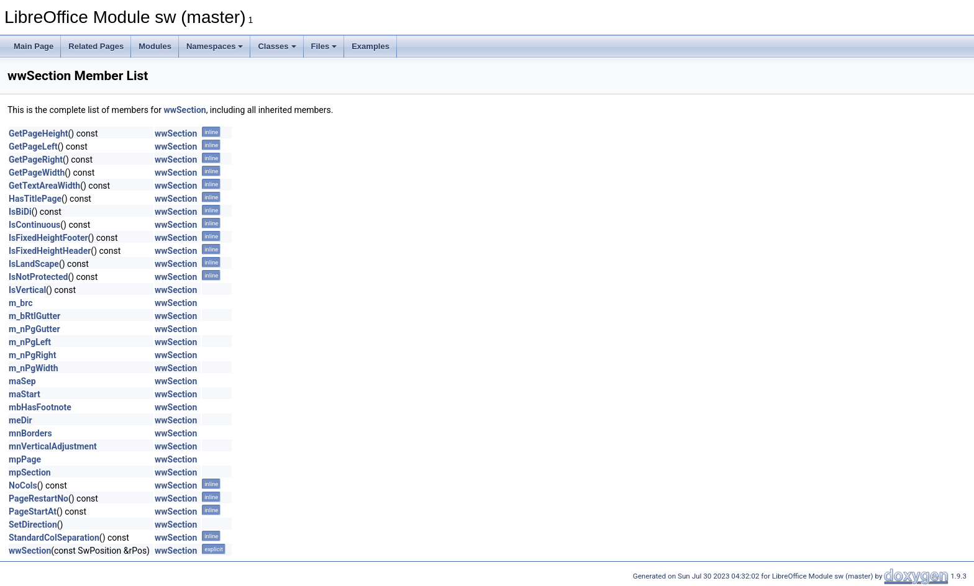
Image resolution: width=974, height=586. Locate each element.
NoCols (23, 485)
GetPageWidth (37, 173)
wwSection (184, 110)
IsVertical (27, 290)
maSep (22, 381)
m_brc (21, 303)
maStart (24, 394)
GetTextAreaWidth (44, 186)
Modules (155, 46)
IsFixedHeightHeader (50, 251)
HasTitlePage (35, 199)
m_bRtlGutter (34, 316)
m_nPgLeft (30, 342)
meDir (20, 420)
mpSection (30, 472)
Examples (370, 46)
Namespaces (215, 46)
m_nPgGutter (34, 329)
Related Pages (96, 46)
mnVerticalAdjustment (53, 446)
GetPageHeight (38, 133)
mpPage (25, 459)
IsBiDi (20, 212)
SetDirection (33, 525)
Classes (277, 46)
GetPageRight (36, 160)
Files (324, 46)
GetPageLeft (33, 146)
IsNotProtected (38, 277)
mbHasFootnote (40, 407)
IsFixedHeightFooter (48, 238)
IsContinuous (34, 225)
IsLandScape (34, 264)
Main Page (33, 46)
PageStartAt (33, 511)
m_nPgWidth (33, 368)
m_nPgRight (32, 355)
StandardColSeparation (54, 538)
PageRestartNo (38, 498)
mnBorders (30, 433)
